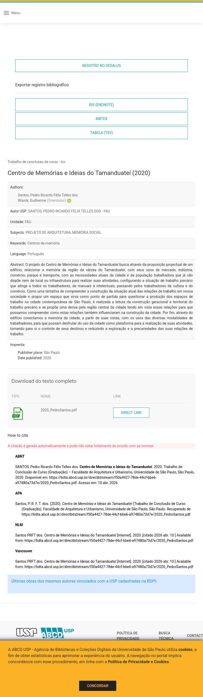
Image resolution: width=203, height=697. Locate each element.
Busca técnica (166, 636)
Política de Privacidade (128, 636)
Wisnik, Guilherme (42, 200)
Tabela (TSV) (101, 133)
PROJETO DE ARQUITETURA (48, 232)
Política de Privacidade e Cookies (138, 661)
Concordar (97, 686)
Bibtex (101, 119)
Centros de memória (43, 243)
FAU (28, 222)
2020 (47, 358)
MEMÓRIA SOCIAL (87, 232)
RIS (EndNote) (101, 105)
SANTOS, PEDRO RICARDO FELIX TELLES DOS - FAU (69, 211)
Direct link (131, 413)
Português (35, 254)
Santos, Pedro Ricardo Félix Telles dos (48, 195)
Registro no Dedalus (101, 66)
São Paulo (52, 353)
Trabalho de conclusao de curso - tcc (37, 162)
